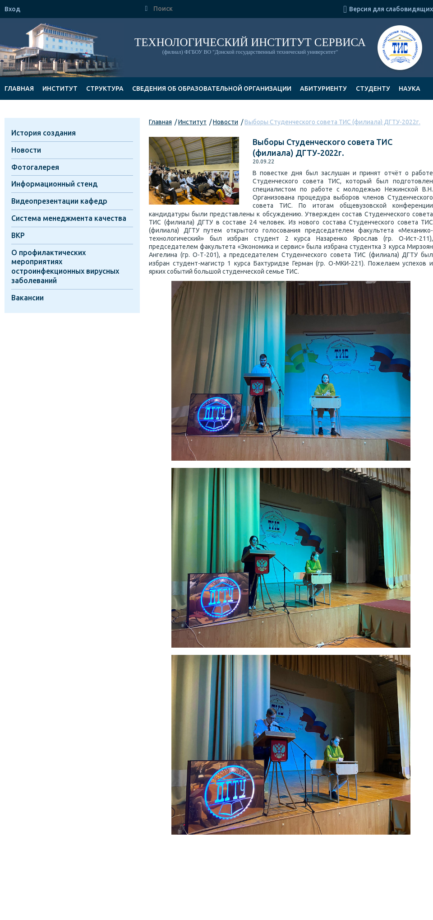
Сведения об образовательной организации (211, 88)
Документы (26, 111)
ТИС (400, 49)
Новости (225, 122)
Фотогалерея (35, 167)
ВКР (18, 235)
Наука (409, 88)
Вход (12, 9)
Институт (60, 88)
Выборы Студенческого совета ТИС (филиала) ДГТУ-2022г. (332, 122)
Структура (105, 88)
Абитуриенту (323, 88)
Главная (19, 88)
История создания (43, 133)
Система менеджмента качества (68, 218)
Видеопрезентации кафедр (59, 201)
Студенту (373, 88)
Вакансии (27, 298)
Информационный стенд (54, 184)
